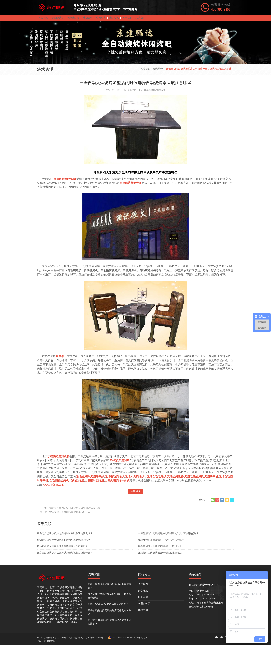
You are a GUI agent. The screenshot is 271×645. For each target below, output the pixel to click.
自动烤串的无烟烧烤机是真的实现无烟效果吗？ (62, 548)
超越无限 (51, 641)
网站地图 (143, 637)
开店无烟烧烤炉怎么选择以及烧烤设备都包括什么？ (65, 555)
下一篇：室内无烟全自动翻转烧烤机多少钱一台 (65, 514)
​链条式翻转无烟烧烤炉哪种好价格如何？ (160, 548)
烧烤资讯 (158, 71)
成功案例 (143, 612)
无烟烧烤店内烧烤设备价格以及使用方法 (160, 555)
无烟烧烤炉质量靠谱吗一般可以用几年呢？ (161, 542)
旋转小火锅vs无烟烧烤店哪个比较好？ (108, 606)
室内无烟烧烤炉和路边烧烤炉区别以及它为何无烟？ (65, 536)
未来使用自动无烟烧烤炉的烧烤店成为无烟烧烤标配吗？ (168, 536)
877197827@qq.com (206, 601)
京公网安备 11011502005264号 (123, 637)
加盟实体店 (144, 606)
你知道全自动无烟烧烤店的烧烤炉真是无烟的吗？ (63, 542)
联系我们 (195, 577)
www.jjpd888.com (53, 487)
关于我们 (143, 586)
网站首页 (145, 71)
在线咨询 (135, 493)
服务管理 (143, 599)
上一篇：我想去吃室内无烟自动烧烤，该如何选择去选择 (70, 510)
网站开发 (41, 641)
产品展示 (143, 593)
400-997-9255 (221, 9)
